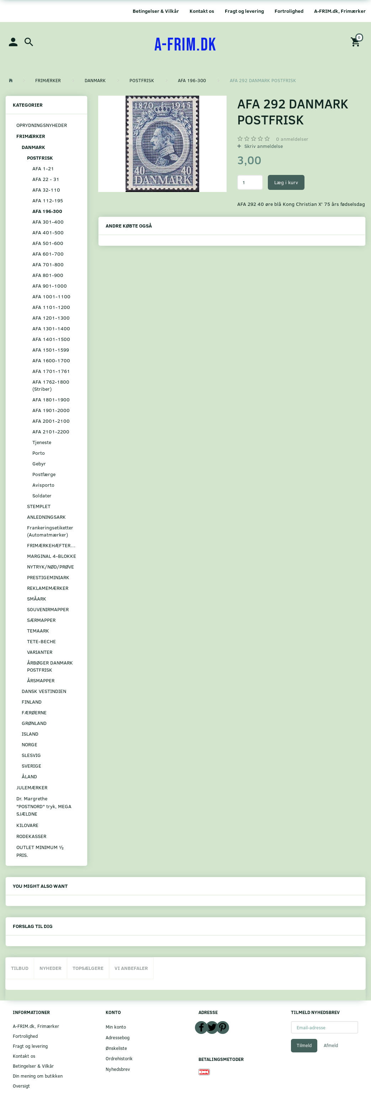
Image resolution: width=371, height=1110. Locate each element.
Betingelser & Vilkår (156, 10)
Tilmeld (304, 1045)
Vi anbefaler (131, 968)
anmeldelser (292, 138)
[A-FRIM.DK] (185, 45)
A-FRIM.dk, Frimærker (340, 10)
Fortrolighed (289, 10)
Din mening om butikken (38, 1076)
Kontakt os (202, 10)
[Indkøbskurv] (356, 41)
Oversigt (21, 1086)
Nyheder (50, 968)
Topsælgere (88, 968)
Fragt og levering (244, 10)
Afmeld (331, 1045)
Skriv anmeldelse (263, 146)
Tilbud (19, 968)
